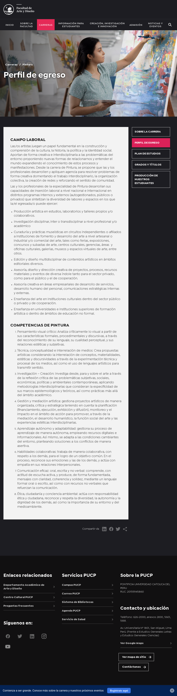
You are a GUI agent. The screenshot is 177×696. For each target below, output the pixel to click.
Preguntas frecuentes (18, 607)
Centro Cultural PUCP (18, 598)
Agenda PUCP (71, 612)
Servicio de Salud (73, 621)
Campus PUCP (71, 585)
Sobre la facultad (26, 24)
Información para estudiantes (71, 24)
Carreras (46, 24)
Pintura (27, 65)
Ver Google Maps (131, 643)
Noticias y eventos (155, 24)
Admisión (135, 24)
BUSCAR (170, 24)
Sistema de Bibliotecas (77, 603)
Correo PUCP (71, 594)
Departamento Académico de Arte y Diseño (23, 587)
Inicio (10, 24)
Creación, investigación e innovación (107, 24)
